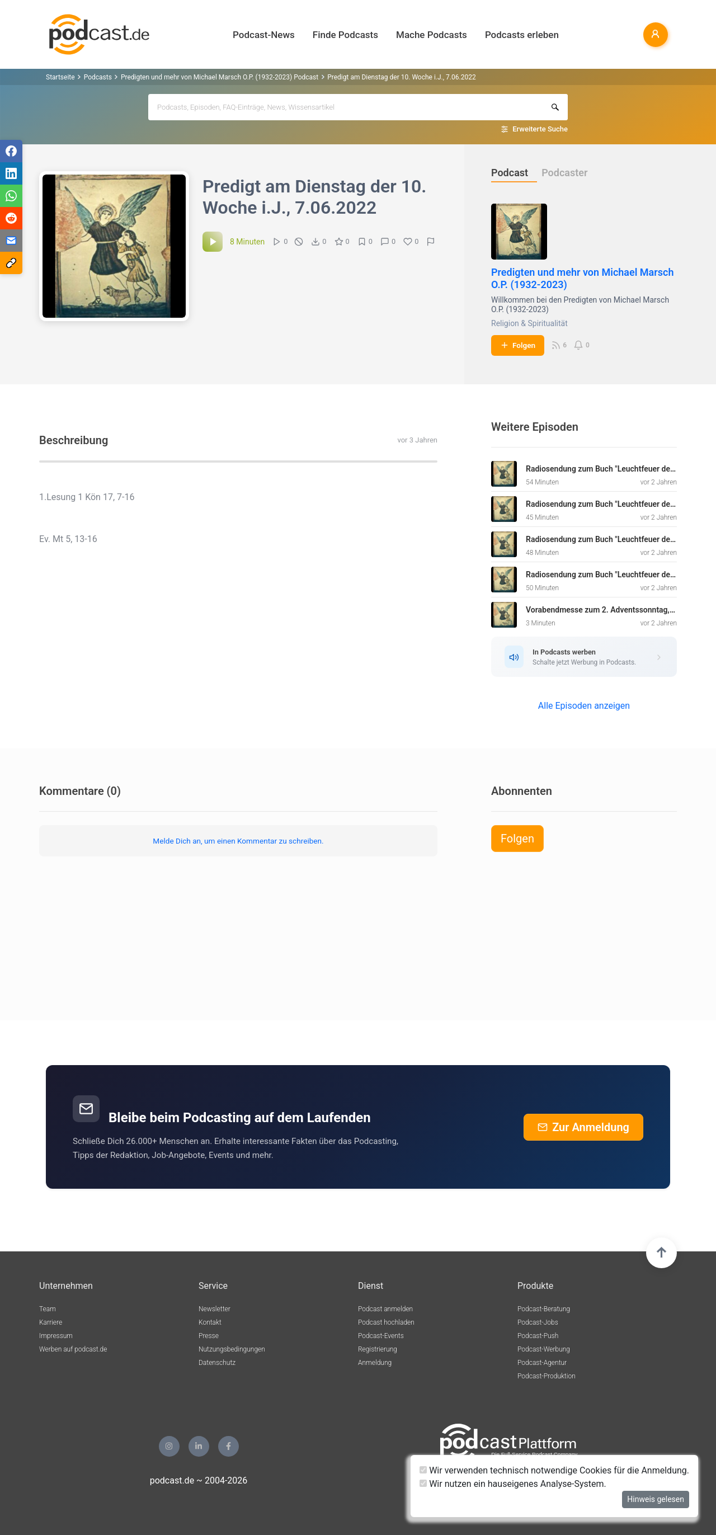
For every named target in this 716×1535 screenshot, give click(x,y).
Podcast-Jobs (537, 1322)
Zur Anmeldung (583, 1127)
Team (47, 1309)
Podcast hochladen (386, 1322)
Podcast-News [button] (264, 34)
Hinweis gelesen (655, 1499)
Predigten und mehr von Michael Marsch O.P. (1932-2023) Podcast (219, 77)
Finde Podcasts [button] (345, 34)
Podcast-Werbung (543, 1349)
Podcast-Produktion (546, 1376)
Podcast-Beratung (543, 1309)
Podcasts (98, 77)
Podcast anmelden (385, 1309)
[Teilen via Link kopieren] (11, 263)
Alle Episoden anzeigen (584, 705)
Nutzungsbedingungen (232, 1349)
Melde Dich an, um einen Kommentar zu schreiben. (238, 840)
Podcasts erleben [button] (522, 34)
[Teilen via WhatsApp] (11, 196)
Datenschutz (217, 1363)
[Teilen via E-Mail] (11, 240)
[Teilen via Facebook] (11, 151)
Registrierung (377, 1349)
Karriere (50, 1322)
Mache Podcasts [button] (431, 34)
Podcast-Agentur (542, 1363)
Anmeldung (375, 1363)
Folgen (517, 345)
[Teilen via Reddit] (11, 218)
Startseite (60, 77)
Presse (209, 1336)
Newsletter (214, 1309)
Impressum (56, 1336)
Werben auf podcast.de (73, 1349)
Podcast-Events (381, 1336)
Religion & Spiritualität (529, 323)
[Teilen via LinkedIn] (11, 173)
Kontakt (210, 1322)
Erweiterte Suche (540, 129)
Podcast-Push (537, 1336)
